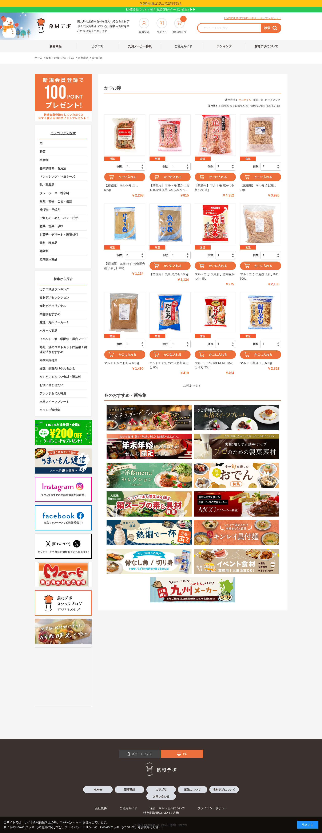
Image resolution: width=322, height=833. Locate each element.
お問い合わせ (161, 796)
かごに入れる (127, 177)
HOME (98, 789)
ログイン (161, 26)
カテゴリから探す (63, 133)
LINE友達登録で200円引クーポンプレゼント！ (252, 18)
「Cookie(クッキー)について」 (117, 827)
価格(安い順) (257, 105)
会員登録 (144, 26)
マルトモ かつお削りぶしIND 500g (259, 276)
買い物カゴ (179, 26)
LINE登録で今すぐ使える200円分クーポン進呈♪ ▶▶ (161, 9)
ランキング (224, 46)
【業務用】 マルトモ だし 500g (121, 187)
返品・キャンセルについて (167, 808)
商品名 (225, 105)
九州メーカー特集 (140, 46)
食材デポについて (266, 46)
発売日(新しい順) (239, 105)
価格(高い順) (273, 105)
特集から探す (63, 279)
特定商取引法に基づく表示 (161, 812)
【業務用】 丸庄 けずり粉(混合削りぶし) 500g (124, 266)
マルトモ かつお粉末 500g (121, 363)
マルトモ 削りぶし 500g (256, 363)
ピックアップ (272, 99)
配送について (192, 789)
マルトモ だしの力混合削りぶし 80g (169, 365)
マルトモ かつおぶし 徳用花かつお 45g (215, 276)
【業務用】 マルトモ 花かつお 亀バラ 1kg (215, 187)
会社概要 (101, 808)
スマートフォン (140, 754)
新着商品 (55, 46)
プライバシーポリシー (212, 808)
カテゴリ (98, 46)
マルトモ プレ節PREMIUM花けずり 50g (214, 365)
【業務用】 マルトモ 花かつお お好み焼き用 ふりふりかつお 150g (170, 188)
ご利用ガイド (183, 46)
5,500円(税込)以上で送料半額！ (161, 3)
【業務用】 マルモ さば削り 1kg (258, 187)
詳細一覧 (258, 99)
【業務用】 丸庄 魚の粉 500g (169, 274)
